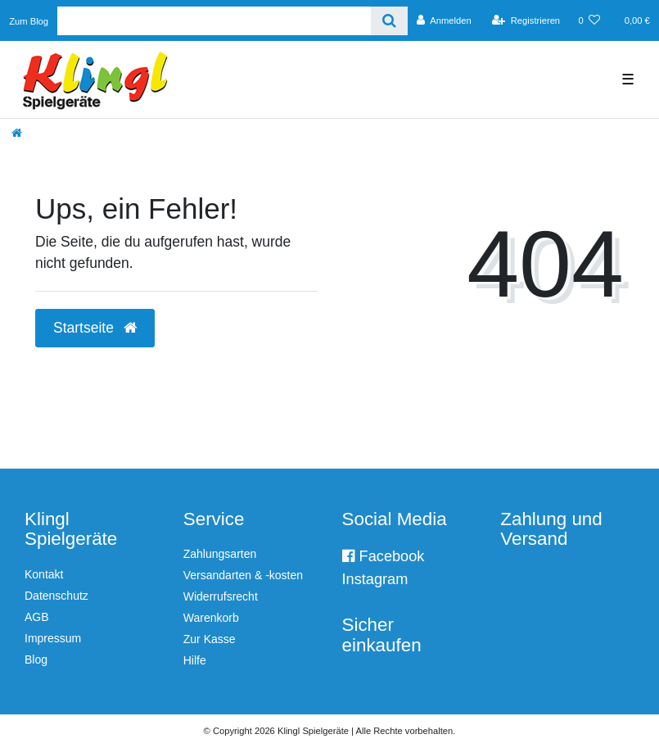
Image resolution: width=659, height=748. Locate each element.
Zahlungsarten (220, 553)
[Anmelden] (444, 20)
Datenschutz (56, 595)
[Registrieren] (526, 20)
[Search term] (214, 21)
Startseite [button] (95, 328)
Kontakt (44, 574)
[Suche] (389, 21)
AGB (37, 616)
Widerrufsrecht (220, 596)
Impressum (53, 638)
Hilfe (194, 660)
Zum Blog (28, 21)
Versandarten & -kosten (243, 575)
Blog (36, 659)
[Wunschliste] (589, 20)
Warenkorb (211, 617)
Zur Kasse (209, 639)
